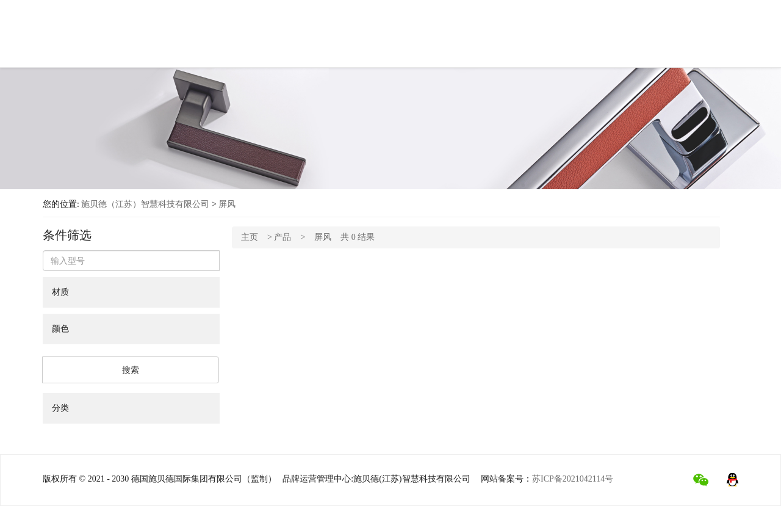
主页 (249, 237)
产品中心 (281, 38)
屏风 (227, 204)
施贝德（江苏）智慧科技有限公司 (145, 204)
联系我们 (575, 45)
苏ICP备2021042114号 (572, 478)
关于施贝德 (219, 36)
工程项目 (460, 40)
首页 (166, 35)
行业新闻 (518, 43)
